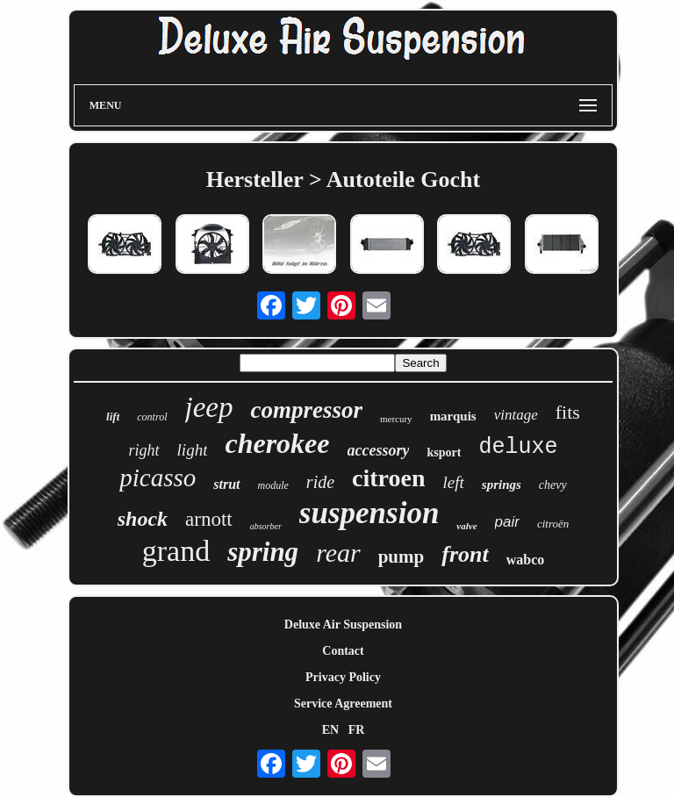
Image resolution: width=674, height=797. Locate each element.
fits (568, 412)
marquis (453, 416)
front (464, 554)
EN (330, 729)
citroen (388, 478)
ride (320, 482)
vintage (516, 414)
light (192, 450)
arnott (209, 519)
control (152, 417)
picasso (157, 477)
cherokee (277, 443)
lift (112, 416)
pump (401, 556)
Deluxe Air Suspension (343, 624)
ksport (444, 452)
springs (501, 484)
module (273, 485)
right (144, 450)
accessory (379, 450)
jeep (209, 407)
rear (338, 552)
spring (262, 551)
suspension (369, 513)
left (453, 482)
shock (143, 518)
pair (507, 521)
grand (176, 551)
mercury (396, 418)
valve (466, 526)
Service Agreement (343, 703)
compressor (306, 410)
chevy (553, 485)
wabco (525, 559)
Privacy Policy (343, 677)
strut (226, 484)
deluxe (517, 447)
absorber (266, 526)
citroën (553, 523)
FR (356, 729)
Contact (342, 650)
